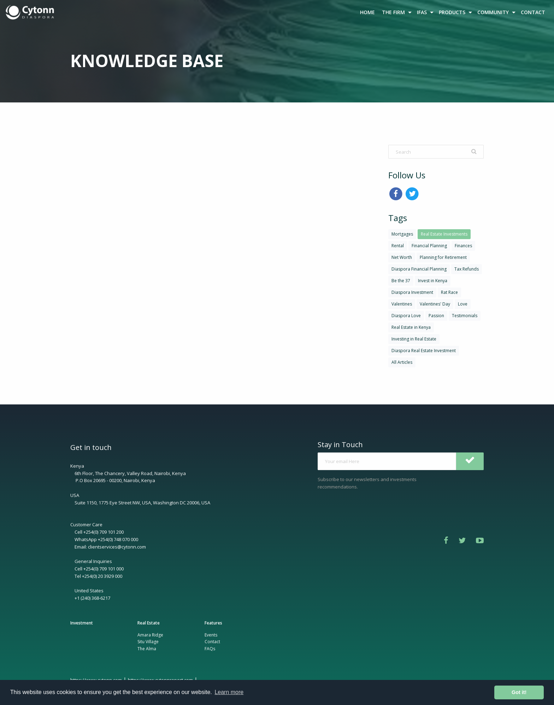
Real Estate (148, 623)
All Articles (401, 362)
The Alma (146, 649)
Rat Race (449, 292)
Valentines (401, 304)
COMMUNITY (493, 12)
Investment (81, 623)
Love (462, 304)
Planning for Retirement (443, 257)
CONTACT (533, 12)
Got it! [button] (519, 692)
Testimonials (464, 316)
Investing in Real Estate (413, 339)
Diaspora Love (406, 316)
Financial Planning (429, 246)
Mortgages (402, 234)
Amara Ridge (150, 635)
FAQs (210, 649)
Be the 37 (400, 281)
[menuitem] (30, 12)
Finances (463, 246)
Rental (397, 246)
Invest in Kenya (432, 281)
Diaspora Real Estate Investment (423, 351)
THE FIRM (393, 12)
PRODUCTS (452, 12)
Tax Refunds (466, 269)
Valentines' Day (435, 304)
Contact (212, 642)
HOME (367, 12)
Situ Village (148, 642)
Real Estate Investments (444, 234)
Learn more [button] (228, 692)
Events (211, 635)
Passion (436, 316)
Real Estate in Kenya (411, 327)
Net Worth (401, 257)
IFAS (422, 12)
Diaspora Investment (412, 292)
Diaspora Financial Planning (419, 269)
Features (213, 623)
